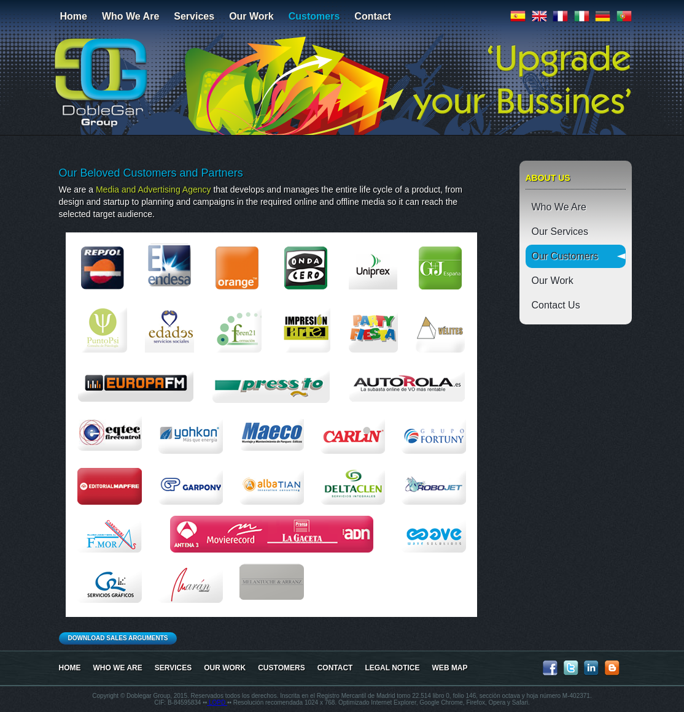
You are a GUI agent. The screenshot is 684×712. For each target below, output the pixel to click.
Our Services (560, 231)
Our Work (251, 16)
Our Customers (565, 256)
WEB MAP (450, 668)
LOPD (217, 702)
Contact (372, 16)
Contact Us (556, 305)
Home (73, 16)
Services (194, 16)
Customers (314, 16)
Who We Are (130, 16)
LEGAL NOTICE (392, 668)
